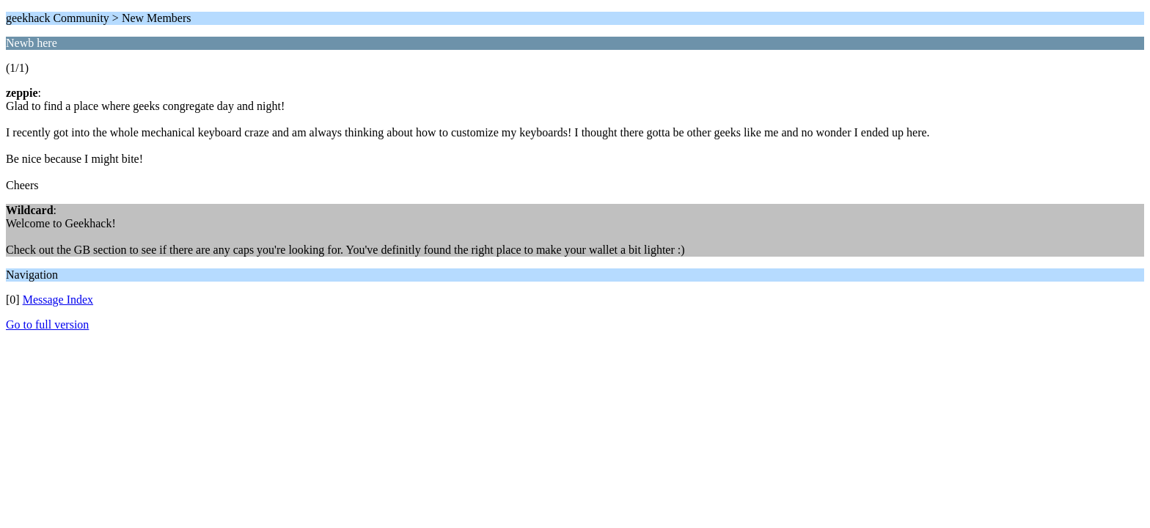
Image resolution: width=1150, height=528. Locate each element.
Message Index (58, 299)
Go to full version (47, 324)
